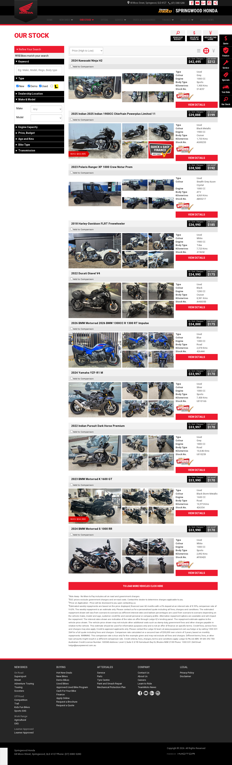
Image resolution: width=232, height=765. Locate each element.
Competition (20, 699)
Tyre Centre (103, 679)
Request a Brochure (66, 701)
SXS (16, 723)
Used (43, 86)
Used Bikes (62, 683)
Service (120, 20)
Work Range (20, 716)
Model (19, 117)
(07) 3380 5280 (178, 3)
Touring (18, 687)
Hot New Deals (64, 672)
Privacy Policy (187, 672)
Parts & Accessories (144, 20)
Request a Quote (65, 705)
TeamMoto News (147, 687)
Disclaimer (185, 676)
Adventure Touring (24, 683)
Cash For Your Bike (66, 690)
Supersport (20, 676)
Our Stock (87, 20)
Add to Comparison (83, 66)
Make (19, 108)
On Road (18, 672)
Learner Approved (24, 729)
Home (50, 20)
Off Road (19, 696)
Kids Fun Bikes (22, 707)
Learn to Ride (145, 683)
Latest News (207, 20)
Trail (16, 703)
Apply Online (63, 698)
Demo (33, 86)
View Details (196, 104)
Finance (168, 20)
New (20, 86)
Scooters (19, 690)
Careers (142, 679)
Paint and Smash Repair (109, 683)
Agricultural (20, 719)
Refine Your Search (28, 49)
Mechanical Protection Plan (111, 687)
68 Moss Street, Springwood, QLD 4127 (146, 2)
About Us (187, 20)
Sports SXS (20, 710)
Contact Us (143, 672)
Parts (99, 676)
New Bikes (66, 20)
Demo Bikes (62, 679)
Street (17, 679)
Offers (104, 20)
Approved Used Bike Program (72, 687)
